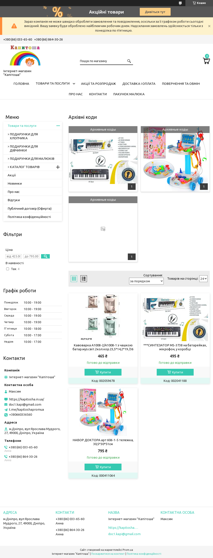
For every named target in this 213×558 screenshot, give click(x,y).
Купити (105, 372)
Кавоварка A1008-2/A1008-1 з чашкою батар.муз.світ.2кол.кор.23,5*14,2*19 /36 (103, 347)
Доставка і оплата (138, 83)
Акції (12, 175)
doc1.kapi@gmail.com (25, 404)
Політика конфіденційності (29, 217)
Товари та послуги (53, 83)
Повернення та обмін (181, 83)
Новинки (15, 183)
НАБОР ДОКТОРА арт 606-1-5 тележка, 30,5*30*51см (103, 442)
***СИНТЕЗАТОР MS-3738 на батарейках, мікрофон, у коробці (175, 347)
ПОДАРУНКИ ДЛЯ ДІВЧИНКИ (24, 148)
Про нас (76, 94)
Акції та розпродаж (98, 83)
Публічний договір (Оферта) (30, 208)
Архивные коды (103, 129)
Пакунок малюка (129, 94)
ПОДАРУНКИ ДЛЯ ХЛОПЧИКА (24, 136)
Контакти (98, 94)
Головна (21, 83)
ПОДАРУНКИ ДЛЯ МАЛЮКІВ (32, 158)
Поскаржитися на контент (108, 553)
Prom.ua (128, 549)
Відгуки (14, 200)
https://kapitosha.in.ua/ (26, 399)
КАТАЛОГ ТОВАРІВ (25, 167)
